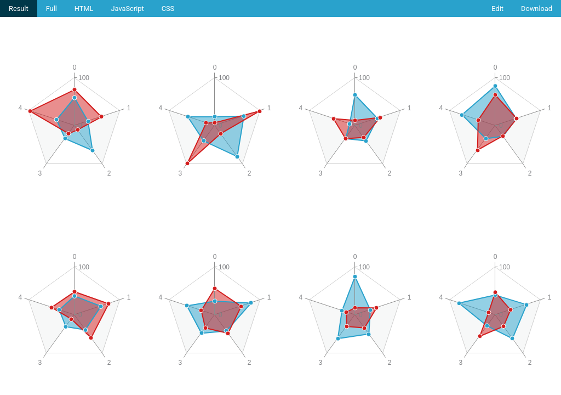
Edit (497, 8)
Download (536, 8)
